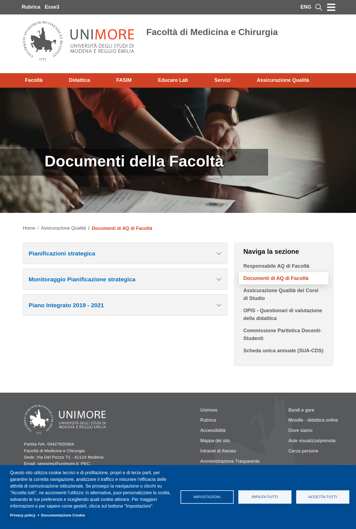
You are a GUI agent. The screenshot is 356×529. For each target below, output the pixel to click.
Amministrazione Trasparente (230, 461)
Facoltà (34, 80)
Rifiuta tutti (265, 497)
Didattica (79, 80)
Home (29, 228)
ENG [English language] (305, 7)
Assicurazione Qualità (283, 80)
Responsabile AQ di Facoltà (276, 266)
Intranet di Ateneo (218, 451)
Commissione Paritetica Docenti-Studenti (282, 334)
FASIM (124, 80)
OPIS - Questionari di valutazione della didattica (282, 314)
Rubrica (31, 7)
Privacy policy (22, 515)
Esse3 (52, 7)
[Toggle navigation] (331, 7)
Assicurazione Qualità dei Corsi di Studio (280, 294)
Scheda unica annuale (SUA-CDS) (283, 350)
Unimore (208, 410)
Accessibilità (213, 430)
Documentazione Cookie (63, 515)
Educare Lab (173, 80)
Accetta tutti (322, 497)
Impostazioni (207, 497)
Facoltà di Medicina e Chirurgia (212, 32)
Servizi (222, 80)
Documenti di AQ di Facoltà (275, 278)
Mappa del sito (215, 440)
